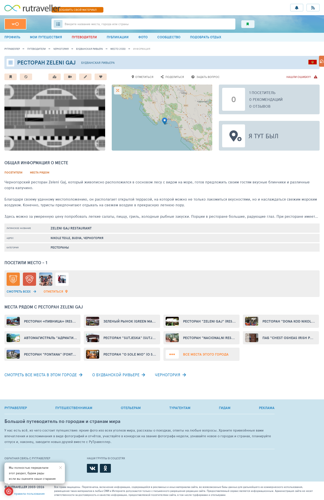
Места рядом (39, 172)
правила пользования (29, 493)
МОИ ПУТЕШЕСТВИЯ (46, 37)
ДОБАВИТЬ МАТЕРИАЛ (77, 10)
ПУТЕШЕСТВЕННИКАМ (73, 408)
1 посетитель (262, 92)
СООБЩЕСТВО (168, 37)
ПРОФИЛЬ (12, 37)
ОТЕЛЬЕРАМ (131, 408)
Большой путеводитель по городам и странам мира (62, 421)
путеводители (36, 48)
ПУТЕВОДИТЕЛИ (84, 37)
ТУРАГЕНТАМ (179, 408)
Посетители (13, 172)
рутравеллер (12, 48)
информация (141, 48)
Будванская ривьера (89, 48)
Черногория (61, 48)
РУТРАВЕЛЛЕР (15, 408)
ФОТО (143, 37)
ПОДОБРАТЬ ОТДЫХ (205, 37)
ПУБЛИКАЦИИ (118, 37)
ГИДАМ (225, 408)
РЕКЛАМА (267, 408)
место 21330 (118, 48)
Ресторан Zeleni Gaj (46, 62)
